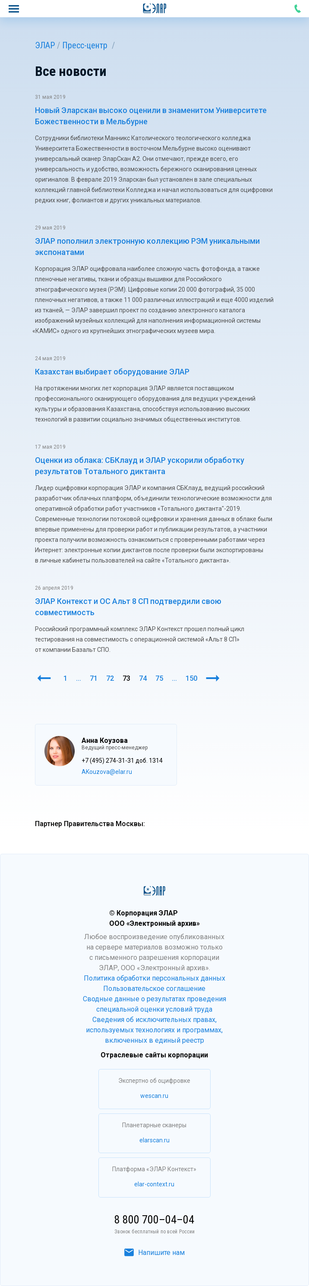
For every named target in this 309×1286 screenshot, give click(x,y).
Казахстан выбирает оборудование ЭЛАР (112, 371)
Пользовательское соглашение (154, 988)
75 (159, 678)
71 (94, 678)
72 (110, 678)
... (78, 678)
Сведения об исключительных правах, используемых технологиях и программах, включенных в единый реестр (154, 1030)
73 (126, 678)
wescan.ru (154, 1095)
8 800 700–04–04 (297, 8)
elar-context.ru (154, 1184)
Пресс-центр (84, 45)
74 (143, 678)
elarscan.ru (154, 1140)
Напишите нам (154, 1252)
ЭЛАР (45, 45)
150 (191, 678)
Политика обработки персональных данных (154, 978)
